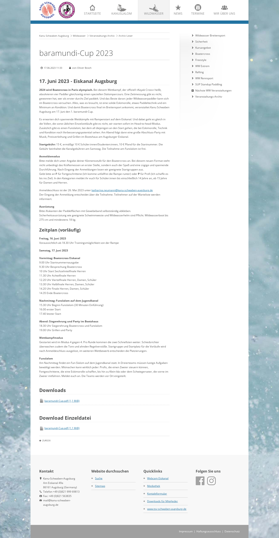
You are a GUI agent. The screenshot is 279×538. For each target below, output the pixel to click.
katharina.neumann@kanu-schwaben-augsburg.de (122, 190)
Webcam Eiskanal (157, 478)
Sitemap (100, 486)
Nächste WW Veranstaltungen (213, 90)
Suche (98, 478)
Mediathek (153, 486)
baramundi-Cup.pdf (62, 401)
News (178, 13)
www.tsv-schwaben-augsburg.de (166, 509)
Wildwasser (153, 13)
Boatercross (202, 54)
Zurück (46, 440)
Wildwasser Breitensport (210, 35)
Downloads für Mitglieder (162, 501)
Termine (197, 13)
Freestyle (200, 60)
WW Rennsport (204, 78)
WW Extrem (202, 66)
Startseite (92, 13)
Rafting (199, 72)
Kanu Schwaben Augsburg (54, 35)
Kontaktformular (157, 493)
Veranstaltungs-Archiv (102, 35)
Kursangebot (203, 48)
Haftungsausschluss (208, 531)
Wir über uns (224, 13)
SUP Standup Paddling (208, 84)
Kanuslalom (121, 13)
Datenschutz (232, 531)
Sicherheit (201, 41)
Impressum (186, 531)
